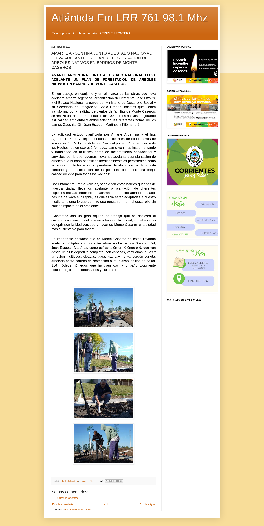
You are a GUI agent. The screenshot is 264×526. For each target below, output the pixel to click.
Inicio (106, 504)
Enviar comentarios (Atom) (78, 509)
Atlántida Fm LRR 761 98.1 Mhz (129, 18)
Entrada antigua (147, 504)
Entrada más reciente (62, 504)
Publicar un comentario (67, 498)
